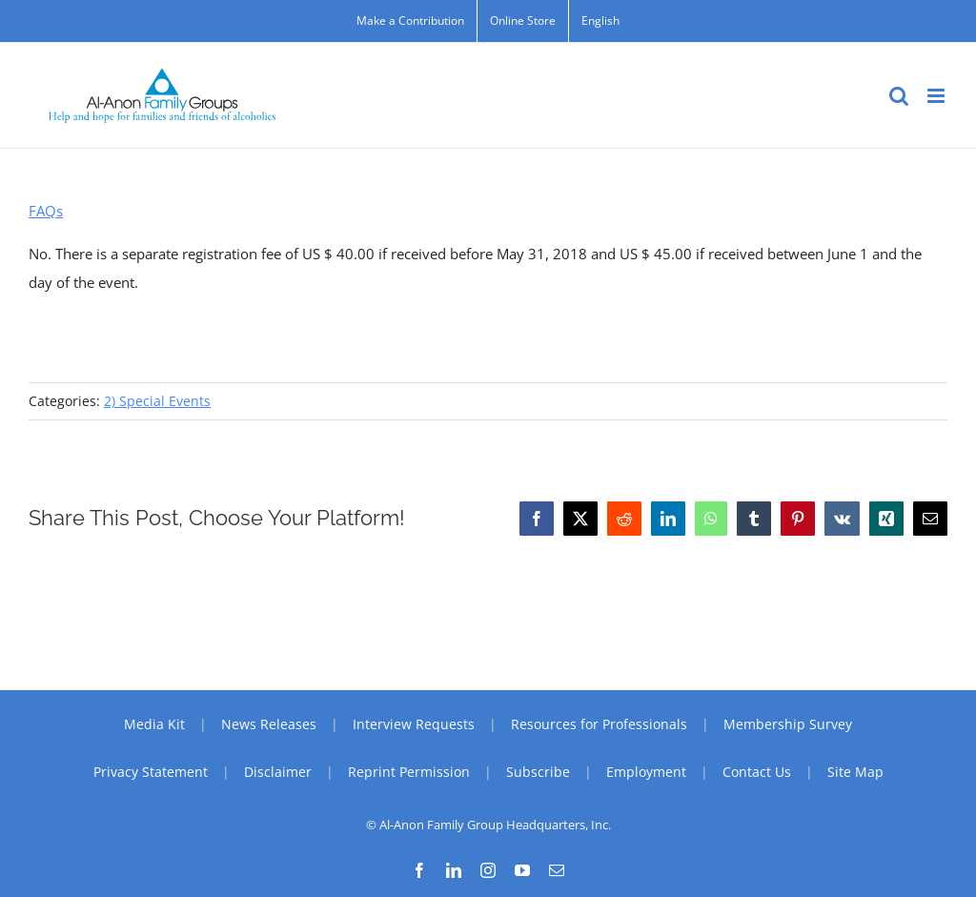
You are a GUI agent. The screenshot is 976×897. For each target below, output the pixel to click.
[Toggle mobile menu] (937, 96)
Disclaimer (278, 772)
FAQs (46, 210)
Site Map (855, 772)
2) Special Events (157, 401)
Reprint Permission (409, 772)
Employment (646, 772)
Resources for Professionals (599, 724)
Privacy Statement (150, 772)
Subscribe (538, 772)
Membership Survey (787, 724)
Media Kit (154, 724)
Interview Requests (414, 724)
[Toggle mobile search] (898, 96)
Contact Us (756, 772)
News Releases (268, 724)
